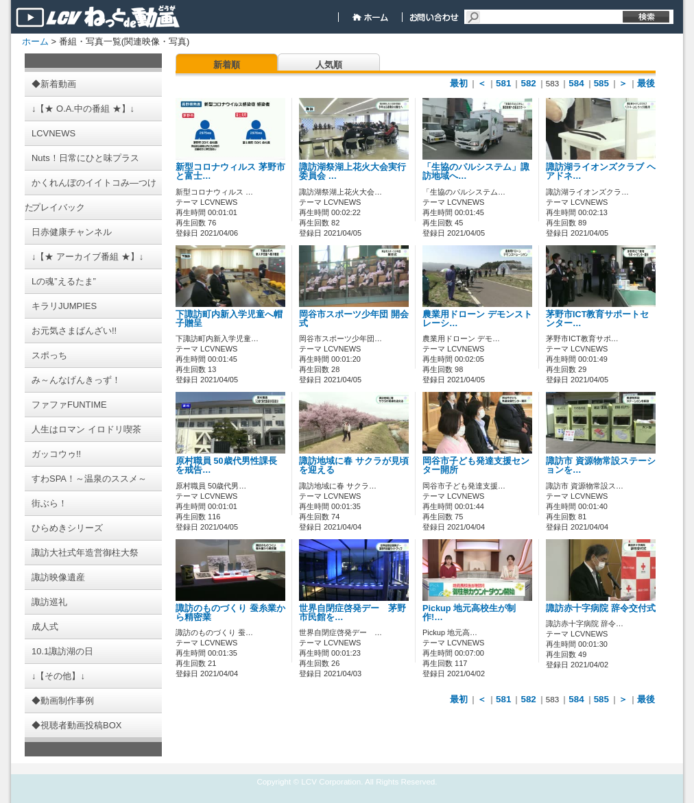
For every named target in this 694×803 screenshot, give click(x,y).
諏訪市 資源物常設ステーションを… (601, 465)
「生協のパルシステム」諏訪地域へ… (475, 171)
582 (528, 83)
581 (503, 83)
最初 (459, 83)
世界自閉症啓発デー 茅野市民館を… (352, 613)
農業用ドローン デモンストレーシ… (477, 319)
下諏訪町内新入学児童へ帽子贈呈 (229, 319)
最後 (646, 83)
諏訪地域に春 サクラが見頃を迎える (354, 465)
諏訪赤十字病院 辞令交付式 (601, 608)
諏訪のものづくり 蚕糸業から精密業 (230, 613)
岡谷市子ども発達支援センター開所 (475, 465)
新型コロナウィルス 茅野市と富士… (230, 171)
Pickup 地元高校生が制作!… (469, 613)
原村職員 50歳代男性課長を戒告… (226, 465)
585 (601, 83)
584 (576, 83)
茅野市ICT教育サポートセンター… (597, 319)
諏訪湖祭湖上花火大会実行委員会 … (352, 171)
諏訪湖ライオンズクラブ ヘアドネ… (601, 171)
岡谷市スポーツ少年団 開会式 (354, 319)
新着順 (226, 65)
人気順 (328, 65)
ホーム (35, 41)
